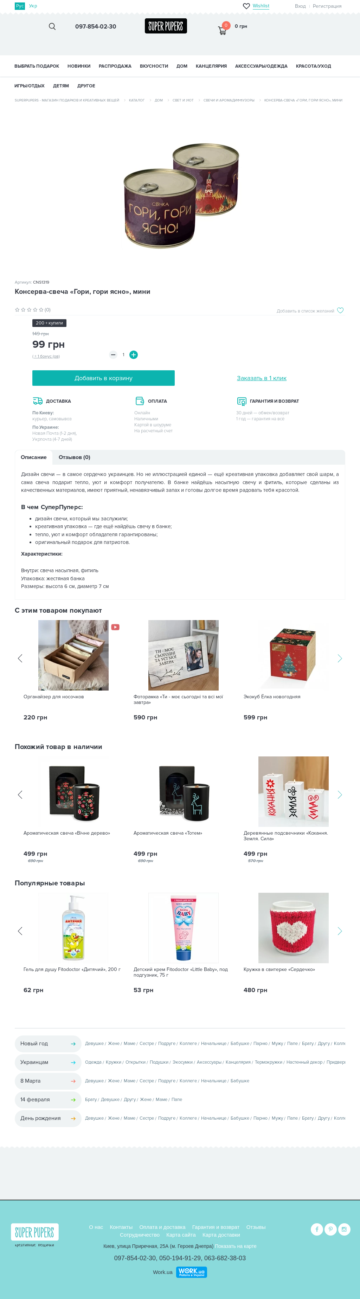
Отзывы (256, 1227)
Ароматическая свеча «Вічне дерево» (67, 833)
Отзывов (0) (74, 457)
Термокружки (268, 1062)
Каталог (137, 100)
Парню (260, 1043)
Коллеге (188, 1043)
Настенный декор (304, 1062)
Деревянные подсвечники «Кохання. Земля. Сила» (286, 836)
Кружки (113, 1062)
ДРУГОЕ (86, 86)
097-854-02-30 (135, 1258)
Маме (129, 1043)
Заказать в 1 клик (262, 378)
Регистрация (327, 6)
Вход (300, 6)
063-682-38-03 (225, 1258)
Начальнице (213, 1043)
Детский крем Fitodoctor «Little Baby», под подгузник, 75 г (181, 972)
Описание (34, 457)
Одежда (93, 1062)
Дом (159, 100)
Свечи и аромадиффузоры (229, 100)
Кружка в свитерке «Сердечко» (279, 969)
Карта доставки (221, 1235)
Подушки (159, 1062)
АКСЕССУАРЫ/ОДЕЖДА (261, 66)
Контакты (121, 1227)
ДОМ (181, 66)
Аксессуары (209, 1062)
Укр (33, 6)
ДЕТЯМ (61, 86)
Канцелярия (238, 1062)
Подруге (166, 1043)
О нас (96, 1227)
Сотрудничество (140, 1235)
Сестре (147, 1043)
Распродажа (115, 66)
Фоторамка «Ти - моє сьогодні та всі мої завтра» (178, 699)
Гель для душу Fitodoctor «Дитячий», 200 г (72, 969)
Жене (114, 1043)
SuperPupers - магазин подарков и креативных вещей (67, 100)
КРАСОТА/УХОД (313, 66)
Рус (20, 6)
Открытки (136, 1062)
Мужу (277, 1043)
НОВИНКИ (79, 66)
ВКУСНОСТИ (154, 66)
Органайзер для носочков (54, 697)
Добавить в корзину (104, 378)
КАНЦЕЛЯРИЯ (211, 66)
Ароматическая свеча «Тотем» (168, 833)
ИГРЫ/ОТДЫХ (29, 86)
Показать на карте (236, 1246)
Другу (324, 1043)
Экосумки (183, 1062)
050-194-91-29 (180, 1258)
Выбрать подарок (36, 66)
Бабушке (240, 1043)
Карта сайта (181, 1235)
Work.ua (163, 1272)
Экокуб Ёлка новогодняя (272, 697)
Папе (292, 1043)
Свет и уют (183, 100)
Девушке (94, 1043)
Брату (308, 1043)
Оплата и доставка (162, 1227)
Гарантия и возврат (216, 1227)
